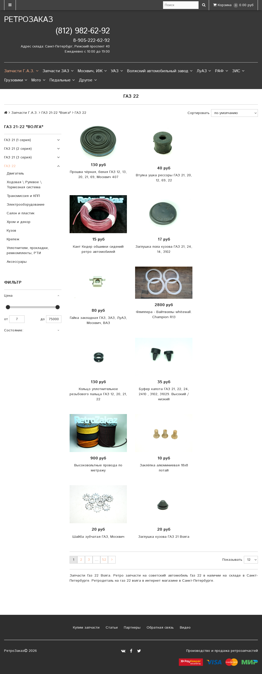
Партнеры (131, 627)
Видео (185, 627)
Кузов (11, 230)
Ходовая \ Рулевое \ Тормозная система (24, 185)
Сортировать (199, 113)
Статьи (111, 627)
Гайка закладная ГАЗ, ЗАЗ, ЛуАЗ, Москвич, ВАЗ (98, 320)
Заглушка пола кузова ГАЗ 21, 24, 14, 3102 (163, 249)
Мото (38, 80)
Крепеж (13, 239)
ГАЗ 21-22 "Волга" (56, 112)
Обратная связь (159, 627)
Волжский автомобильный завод (159, 71)
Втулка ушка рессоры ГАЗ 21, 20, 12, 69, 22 (164, 178)
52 (104, 559)
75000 (53, 319)
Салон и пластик (21, 213)
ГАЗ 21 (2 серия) (18, 148)
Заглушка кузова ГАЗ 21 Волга (163, 536)
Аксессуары (17, 261)
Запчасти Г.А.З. (21, 71)
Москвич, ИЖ (92, 71)
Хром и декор (18, 221)
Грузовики (15, 80)
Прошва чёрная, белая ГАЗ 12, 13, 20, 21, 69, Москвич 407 (98, 174)
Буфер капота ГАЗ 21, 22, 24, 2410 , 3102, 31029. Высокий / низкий (164, 394)
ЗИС (238, 71)
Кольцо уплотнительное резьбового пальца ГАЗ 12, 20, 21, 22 (98, 394)
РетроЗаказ (28, 19)
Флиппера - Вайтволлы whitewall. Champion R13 (164, 314)
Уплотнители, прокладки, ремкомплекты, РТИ (28, 250)
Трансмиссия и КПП (23, 195)
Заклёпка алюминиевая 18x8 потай (164, 468)
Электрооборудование (26, 204)
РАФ (221, 71)
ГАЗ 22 (10, 166)
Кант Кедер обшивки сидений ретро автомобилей (98, 249)
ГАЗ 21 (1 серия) (17, 140)
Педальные (62, 80)
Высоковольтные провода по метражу (98, 468)
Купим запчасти (86, 627)
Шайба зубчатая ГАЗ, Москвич (98, 536)
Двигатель (15, 173)
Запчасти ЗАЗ (57, 71)
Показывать (232, 559)
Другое (87, 80)
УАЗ (117, 71)
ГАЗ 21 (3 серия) (18, 157)
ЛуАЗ (203, 71)
